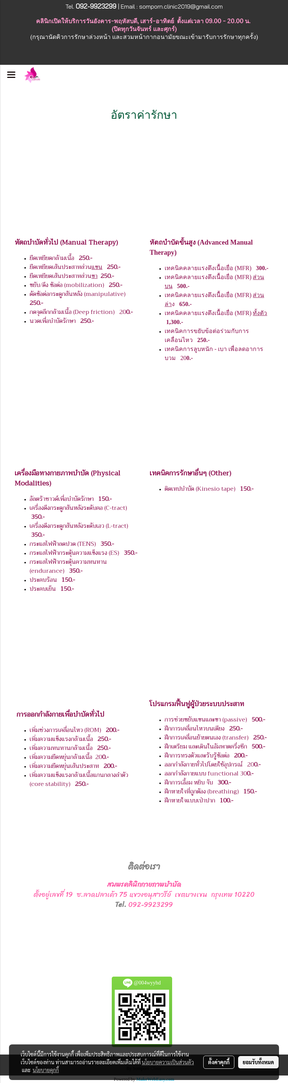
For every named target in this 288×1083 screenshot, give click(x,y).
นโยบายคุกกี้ (46, 1070)
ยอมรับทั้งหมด (258, 1062)
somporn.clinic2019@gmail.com (181, 6)
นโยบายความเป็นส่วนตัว (168, 1062)
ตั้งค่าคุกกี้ (219, 1062)
